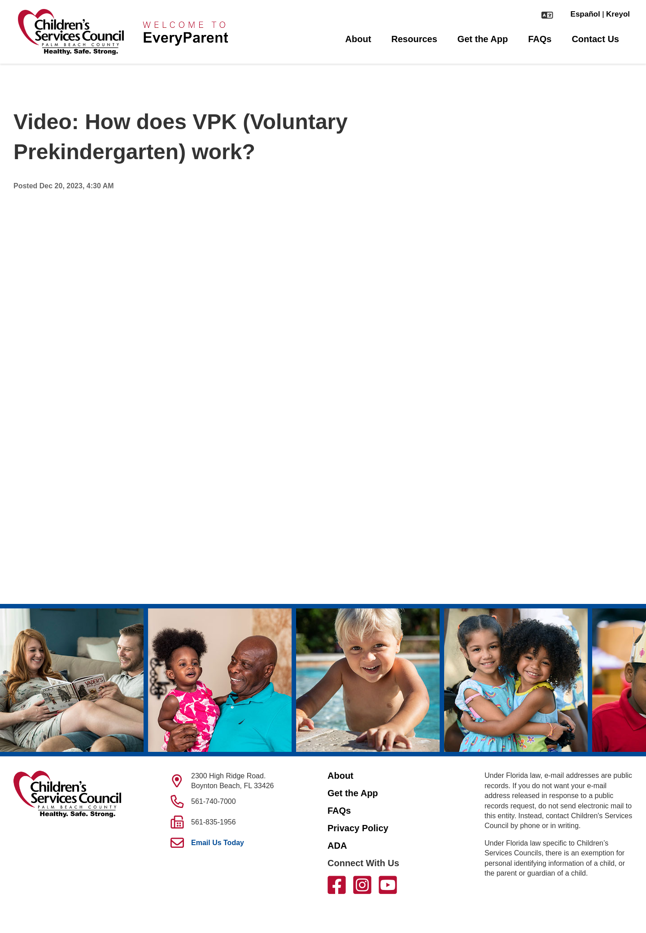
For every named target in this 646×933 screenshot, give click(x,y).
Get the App (483, 39)
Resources (414, 39)
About (358, 39)
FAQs (539, 39)
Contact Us (595, 39)
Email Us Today (217, 842)
